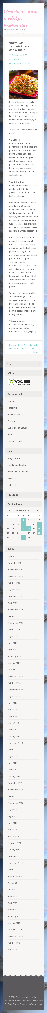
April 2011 (12, 903)
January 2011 (14, 923)
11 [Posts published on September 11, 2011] (39, 524)
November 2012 (15, 789)
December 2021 (15, 563)
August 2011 (14, 883)
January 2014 (14, 736)
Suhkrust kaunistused (18, 427)
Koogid (11, 401)
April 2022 (12, 556)
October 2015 (14, 629)
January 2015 (14, 663)
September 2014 (15, 689)
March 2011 (13, 909)
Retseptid (16, 63)
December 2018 (15, 596)
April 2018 (12, 603)
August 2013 (14, 756)
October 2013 (14, 749)
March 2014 (13, 723)
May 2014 (12, 709)
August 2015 (14, 636)
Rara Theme (14, 1004)
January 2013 (14, 776)
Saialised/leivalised (16, 414)
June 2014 (12, 703)
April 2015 (12, 649)
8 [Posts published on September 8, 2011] (23, 524)
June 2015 (12, 643)
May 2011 (12, 896)
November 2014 (15, 676)
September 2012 (15, 803)
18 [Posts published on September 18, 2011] (39, 528)
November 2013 (15, 743)
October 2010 (14, 943)
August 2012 (14, 809)
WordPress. (36, 1004)
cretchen (16, 59)
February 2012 (14, 843)
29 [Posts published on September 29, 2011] (23, 537)
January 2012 (14, 849)
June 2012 (12, 823)
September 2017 (15, 623)
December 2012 (15, 783)
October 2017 (14, 616)
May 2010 (12, 949)
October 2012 (14, 796)
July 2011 (12, 889)
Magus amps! (14, 458)
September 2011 (15, 876)
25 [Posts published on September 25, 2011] (39, 533)
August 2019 (14, 589)
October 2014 (14, 683)
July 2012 (12, 816)
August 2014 (14, 696)
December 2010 (15, 929)
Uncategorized (15, 441)
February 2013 (14, 769)
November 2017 (15, 609)
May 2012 (12, 829)
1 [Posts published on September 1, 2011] (23, 520)
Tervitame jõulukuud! (18, 471)
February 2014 (14, 729)
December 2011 (15, 856)
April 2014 (12, 716)
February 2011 (14, 916)
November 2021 (15, 569)
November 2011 (15, 863)
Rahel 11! (12, 485)
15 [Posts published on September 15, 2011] (23, 528)
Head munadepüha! (17, 465)
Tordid (11, 434)
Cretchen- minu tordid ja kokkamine (21, 18)
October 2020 (14, 583)
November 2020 (15, 576)
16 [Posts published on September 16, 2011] (29, 528)
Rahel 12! (12, 478)
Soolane (25, 63)
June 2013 (12, 763)
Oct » (37, 510)
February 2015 (14, 656)
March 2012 (13, 836)
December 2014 (15, 669)
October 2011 (14, 869)
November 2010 (15, 936)
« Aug (9, 510)
